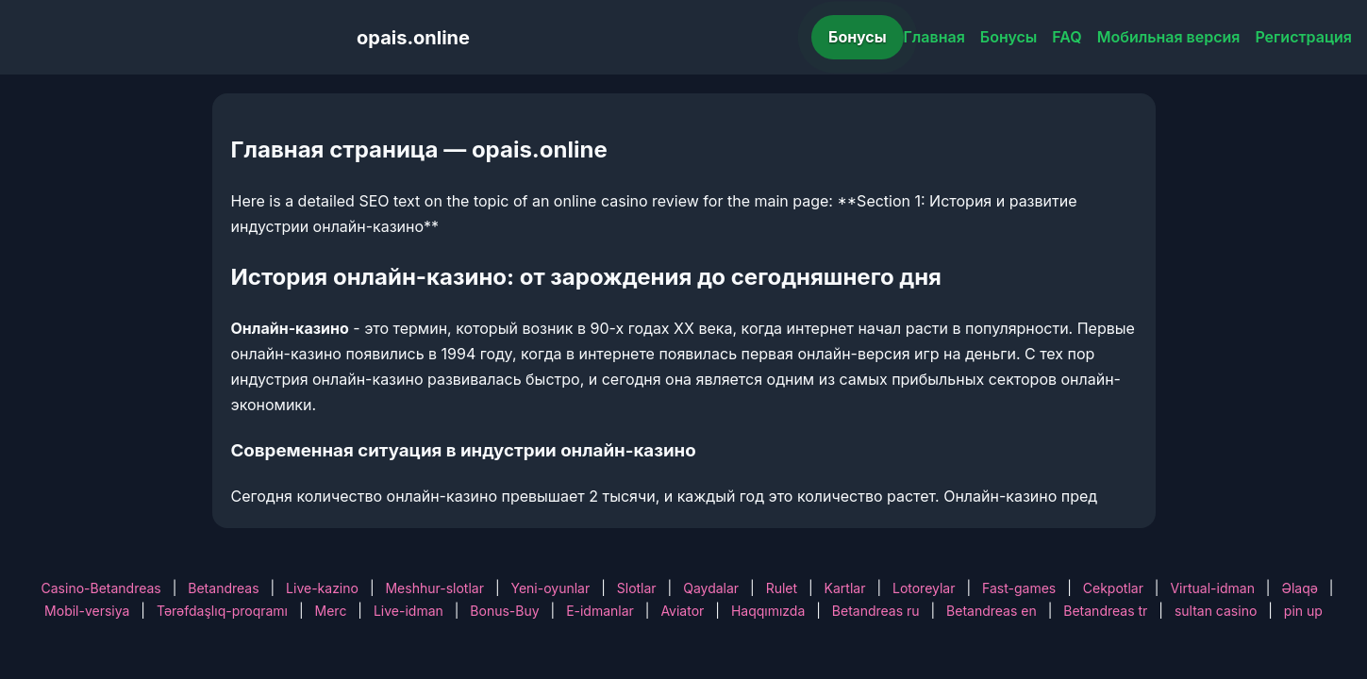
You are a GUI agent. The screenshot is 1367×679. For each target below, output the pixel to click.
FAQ (1066, 36)
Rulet (781, 588)
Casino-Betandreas (101, 588)
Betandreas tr (1105, 611)
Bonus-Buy (504, 611)
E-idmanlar (600, 611)
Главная (934, 36)
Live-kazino (322, 588)
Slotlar (637, 588)
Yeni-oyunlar (550, 588)
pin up (1303, 611)
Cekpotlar (1113, 588)
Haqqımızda (768, 611)
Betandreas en (991, 611)
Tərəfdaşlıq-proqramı (222, 611)
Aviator (682, 611)
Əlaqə (1299, 588)
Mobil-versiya (86, 611)
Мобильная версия (1169, 36)
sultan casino (1216, 611)
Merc (331, 611)
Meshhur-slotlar (434, 588)
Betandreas (223, 588)
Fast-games (1019, 588)
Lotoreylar (924, 588)
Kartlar (845, 588)
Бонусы (857, 36)
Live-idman (408, 611)
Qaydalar (711, 588)
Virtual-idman (1212, 588)
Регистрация (1303, 36)
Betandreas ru (876, 611)
